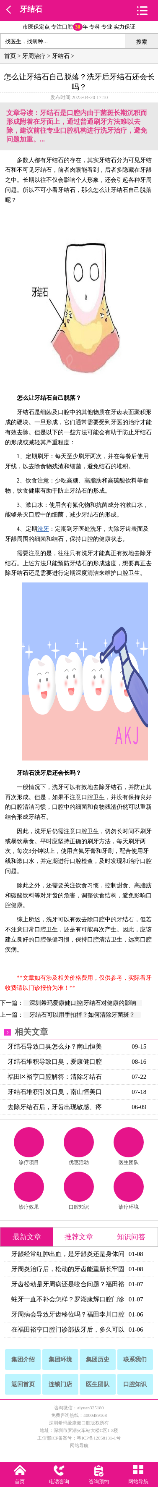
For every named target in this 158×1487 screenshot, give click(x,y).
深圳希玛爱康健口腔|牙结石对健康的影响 (82, 1003)
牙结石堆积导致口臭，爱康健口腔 (55, 1061)
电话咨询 (59, 1481)
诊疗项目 (29, 1146)
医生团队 (129, 1146)
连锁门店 (60, 1384)
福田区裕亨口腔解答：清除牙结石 (55, 1076)
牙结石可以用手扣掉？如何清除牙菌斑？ (82, 1015)
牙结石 (31, 9)
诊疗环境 (129, 1191)
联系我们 (135, 1359)
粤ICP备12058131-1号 (98, 1437)
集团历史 (97, 1359)
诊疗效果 (29, 1191)
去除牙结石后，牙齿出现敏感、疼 (55, 1107)
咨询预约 (99, 1481)
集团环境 (60, 1359)
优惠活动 (79, 1146)
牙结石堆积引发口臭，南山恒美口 (55, 1091)
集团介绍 (23, 1359)
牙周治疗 (34, 56)
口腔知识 (79, 1191)
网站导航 (79, 1445)
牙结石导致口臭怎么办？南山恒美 (55, 1046)
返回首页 (23, 1384)
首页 (10, 56)
